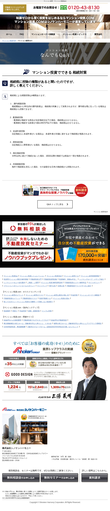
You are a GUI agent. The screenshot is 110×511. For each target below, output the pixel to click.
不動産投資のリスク (29, 298)
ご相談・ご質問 (33, 282)
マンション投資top (11, 276)
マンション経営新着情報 (90, 276)
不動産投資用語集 (50, 279)
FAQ (22, 34)
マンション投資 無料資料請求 (52, 282)
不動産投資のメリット (12, 298)
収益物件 (7, 311)
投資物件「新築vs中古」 (68, 279)
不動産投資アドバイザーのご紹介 (79, 286)
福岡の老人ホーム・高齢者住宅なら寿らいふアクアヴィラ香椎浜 (78, 323)
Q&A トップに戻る (55, 204)
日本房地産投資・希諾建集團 (14, 327)
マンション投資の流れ (61, 298)
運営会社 (98, 34)
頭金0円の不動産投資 (59, 320)
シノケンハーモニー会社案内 (14, 282)
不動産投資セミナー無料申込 (75, 282)
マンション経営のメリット (14, 295)
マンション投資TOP (9, 41)
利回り (14, 311)
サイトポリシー (94, 282)
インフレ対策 (47, 311)
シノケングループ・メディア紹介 (91, 279)
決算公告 (61, 286)
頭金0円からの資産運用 (12, 320)
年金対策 (74, 295)
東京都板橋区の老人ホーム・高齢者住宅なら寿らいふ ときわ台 (28, 323)
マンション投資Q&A (54, 276)
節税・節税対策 (34, 311)
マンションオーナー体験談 (43, 34)
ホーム (9, 34)
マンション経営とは (71, 276)
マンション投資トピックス (75, 34)
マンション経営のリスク (35, 295)
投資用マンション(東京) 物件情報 (16, 279)
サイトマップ (42, 286)
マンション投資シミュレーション (32, 276)
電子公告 (52, 286)
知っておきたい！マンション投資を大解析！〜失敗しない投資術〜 (28, 302)
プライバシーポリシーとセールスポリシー (19, 286)
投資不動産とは (45, 298)
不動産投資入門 (36, 279)
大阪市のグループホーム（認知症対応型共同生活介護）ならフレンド (52, 327)
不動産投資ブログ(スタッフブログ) (36, 320)
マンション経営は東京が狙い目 (57, 295)
